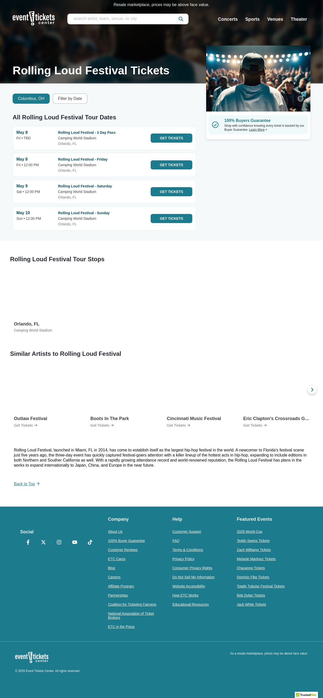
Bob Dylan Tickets (251, 595)
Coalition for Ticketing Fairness (132, 604)
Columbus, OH (31, 98)
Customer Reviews (123, 550)
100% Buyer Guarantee (126, 541)
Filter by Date (70, 98)
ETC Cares (116, 559)
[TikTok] (90, 543)
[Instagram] (59, 543)
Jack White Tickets (251, 604)
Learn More (258, 130)
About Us (115, 532)
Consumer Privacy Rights (192, 568)
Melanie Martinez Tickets (256, 559)
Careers (114, 577)
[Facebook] (28, 543)
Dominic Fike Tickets (253, 577)
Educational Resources (190, 604)
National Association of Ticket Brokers (131, 616)
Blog (111, 568)
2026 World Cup (249, 532)
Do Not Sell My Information (193, 577)
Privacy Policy (183, 559)
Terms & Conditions (187, 550)
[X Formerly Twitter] (43, 543)
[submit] (181, 19)
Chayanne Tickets (251, 568)
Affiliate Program (121, 586)
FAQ (175, 541)
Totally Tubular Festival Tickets (261, 586)
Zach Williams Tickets (254, 550)
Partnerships (118, 595)
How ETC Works (185, 595)
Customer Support (186, 532)
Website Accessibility (188, 586)
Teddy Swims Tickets (253, 541)
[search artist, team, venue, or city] (128, 19)
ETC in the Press (121, 627)
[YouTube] (75, 543)
